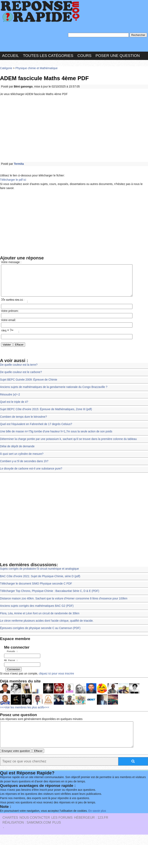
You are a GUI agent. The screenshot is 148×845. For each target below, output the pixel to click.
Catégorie (6, 68)
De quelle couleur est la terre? (18, 370)
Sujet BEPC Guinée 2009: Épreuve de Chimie (28, 385)
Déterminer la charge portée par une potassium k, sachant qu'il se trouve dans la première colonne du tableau (68, 445)
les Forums (62, 828)
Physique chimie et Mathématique (36, 68)
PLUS (56, 833)
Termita (19, 163)
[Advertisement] (74, 129)
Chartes (10, 828)
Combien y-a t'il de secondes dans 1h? (24, 467)
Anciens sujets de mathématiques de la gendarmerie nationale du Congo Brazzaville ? (53, 393)
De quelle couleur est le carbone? (21, 378)
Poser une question (117, 55)
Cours (84, 55)
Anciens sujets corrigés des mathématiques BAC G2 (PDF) (37, 612)
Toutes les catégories (48, 55)
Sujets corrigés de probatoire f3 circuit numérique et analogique (39, 574)
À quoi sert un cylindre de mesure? (21, 460)
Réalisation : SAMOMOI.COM (26, 833)
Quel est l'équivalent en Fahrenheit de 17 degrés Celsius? (36, 430)
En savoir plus (97, 821)
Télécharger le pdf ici (13, 179)
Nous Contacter (34, 828)
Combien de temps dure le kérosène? (23, 422)
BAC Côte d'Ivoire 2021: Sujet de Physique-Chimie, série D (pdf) (40, 582)
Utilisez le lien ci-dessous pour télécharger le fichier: (32, 175)
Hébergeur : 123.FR (91, 828)
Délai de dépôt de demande (17, 452)
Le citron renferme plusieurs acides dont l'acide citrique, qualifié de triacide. (46, 626)
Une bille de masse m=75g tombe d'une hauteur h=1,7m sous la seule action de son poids (56, 437)
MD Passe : (11, 666)
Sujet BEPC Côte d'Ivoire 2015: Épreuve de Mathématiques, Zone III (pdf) (46, 415)
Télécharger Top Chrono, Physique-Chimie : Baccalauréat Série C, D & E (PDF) (49, 597)
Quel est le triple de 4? (14, 408)
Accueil (10, 55)
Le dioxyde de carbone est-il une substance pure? (31, 474)
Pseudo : (11, 657)
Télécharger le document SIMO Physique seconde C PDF (36, 589)
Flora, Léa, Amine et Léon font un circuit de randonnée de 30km (39, 619)
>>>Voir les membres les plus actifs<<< (24, 712)
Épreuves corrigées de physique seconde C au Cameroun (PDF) (40, 634)
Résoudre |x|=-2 (10, 400)
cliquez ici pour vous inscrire (56, 679)
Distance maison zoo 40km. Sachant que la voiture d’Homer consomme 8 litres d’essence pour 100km (63, 604)
